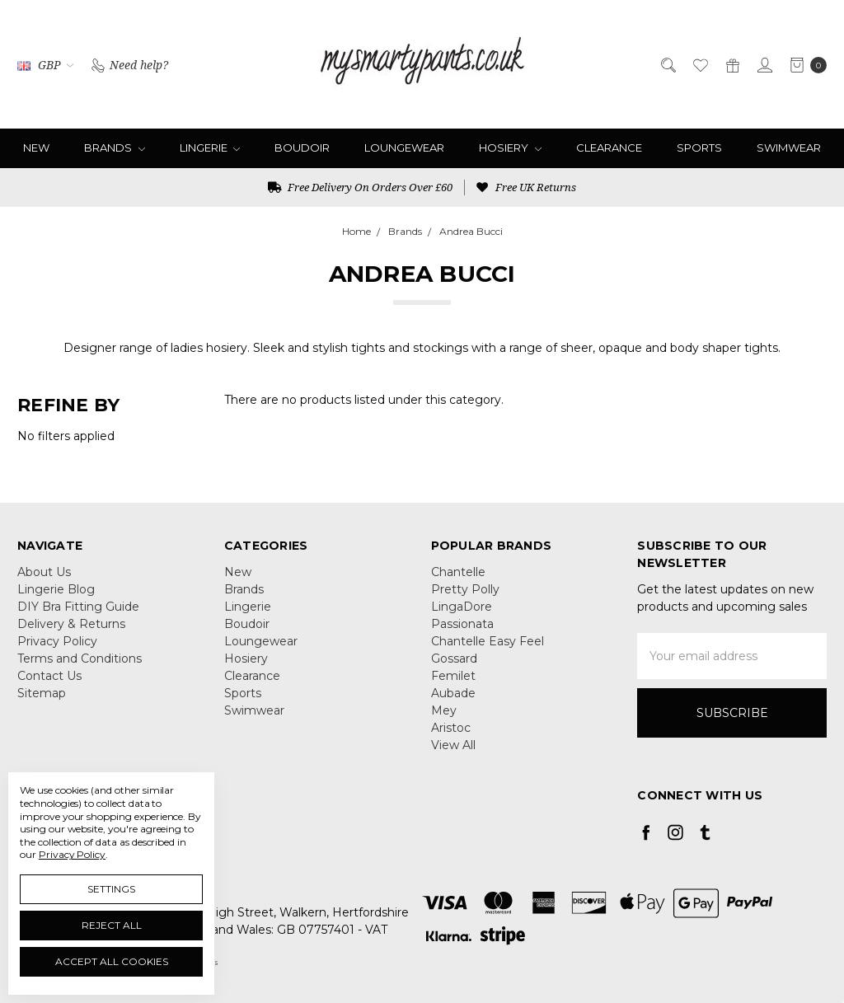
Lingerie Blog (56, 589)
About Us (44, 572)
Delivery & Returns (71, 623)
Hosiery (510, 147)
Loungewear (404, 147)
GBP (45, 65)
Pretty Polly (465, 589)
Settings (111, 889)
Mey (444, 710)
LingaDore (461, 606)
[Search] (667, 64)
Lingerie (210, 147)
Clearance (609, 147)
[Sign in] (763, 64)
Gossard (454, 658)
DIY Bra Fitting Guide (78, 606)
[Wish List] (699, 64)
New (36, 147)
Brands (114, 147)
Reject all (112, 925)
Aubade (453, 693)
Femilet (453, 675)
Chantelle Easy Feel (487, 641)
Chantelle (458, 572)
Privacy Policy (57, 641)
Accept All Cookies (111, 961)
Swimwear (789, 147)
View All (453, 745)
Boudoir (302, 147)
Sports (699, 147)
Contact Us (49, 675)
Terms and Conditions (79, 658)
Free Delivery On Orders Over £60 (360, 187)
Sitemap (41, 693)
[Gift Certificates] (731, 64)
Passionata (462, 623)
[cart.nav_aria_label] (804, 64)
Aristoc (451, 727)
